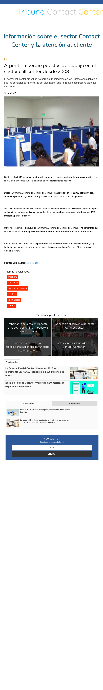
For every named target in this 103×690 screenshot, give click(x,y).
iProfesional (31, 263)
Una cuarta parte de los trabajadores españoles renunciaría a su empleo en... (27, 347)
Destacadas (12, 362)
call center (13, 282)
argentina (12, 277)
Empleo (8, 59)
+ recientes (28, 403)
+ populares (74, 403)
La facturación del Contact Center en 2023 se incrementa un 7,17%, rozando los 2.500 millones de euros (34, 372)
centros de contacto (18, 288)
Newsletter (52, 438)
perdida (11, 305)
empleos (12, 294)
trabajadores (14, 300)
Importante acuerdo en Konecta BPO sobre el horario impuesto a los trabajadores (28, 327)
